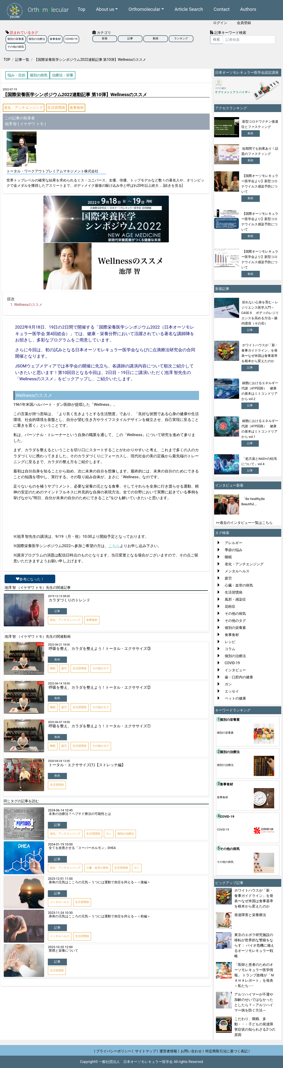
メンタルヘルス (237, 571)
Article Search (189, 9)
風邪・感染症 (235, 599)
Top (82, 9)
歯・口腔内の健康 (239, 677)
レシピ (230, 642)
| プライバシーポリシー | (113, 1051)
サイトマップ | (146, 1051)
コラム (230, 649)
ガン (228, 684)
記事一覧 (22, 60)
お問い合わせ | (192, 1051)
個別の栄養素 (15, 39)
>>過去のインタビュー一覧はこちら (244, 523)
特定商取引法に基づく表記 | (227, 1051)
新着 (104, 38)
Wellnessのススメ (28, 305)
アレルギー (233, 543)
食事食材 (55, 39)
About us (105, 9)
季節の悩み (233, 550)
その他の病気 (15, 46)
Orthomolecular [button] (144, 9)
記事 (130, 38)
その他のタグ (235, 621)
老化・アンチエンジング (23, 107)
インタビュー (235, 670)
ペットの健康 (235, 698)
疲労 (228, 578)
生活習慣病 (56, 107)
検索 (216, 39)
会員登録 (244, 23)
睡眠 (228, 557)
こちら (114, 546)
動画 (155, 38)
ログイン (220, 23)
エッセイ (232, 691)
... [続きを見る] (171, 185)
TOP (7, 60)
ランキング (181, 38)
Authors (248, 9)
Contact (222, 9)
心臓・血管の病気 (239, 585)
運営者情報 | (169, 1051)
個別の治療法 (37, 39)
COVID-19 (71, 39)
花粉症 (230, 606)
